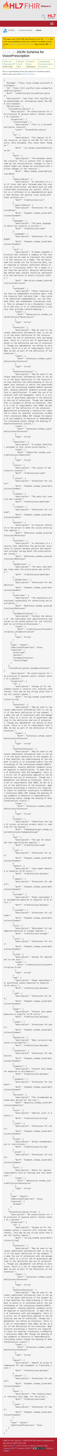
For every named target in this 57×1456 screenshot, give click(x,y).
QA (46, 1446)
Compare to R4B (24, 1448)
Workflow (8, 30)
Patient (49, 64)
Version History (22, 1446)
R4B (50, 44)
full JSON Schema (28, 74)
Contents (32, 1446)
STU (46, 39)
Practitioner (43, 67)
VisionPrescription (25, 30)
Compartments (44, 61)
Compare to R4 (9, 1448)
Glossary (40, 1446)
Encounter (43, 64)
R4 (4, 47)
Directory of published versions (21, 44)
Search (11, 1446)
